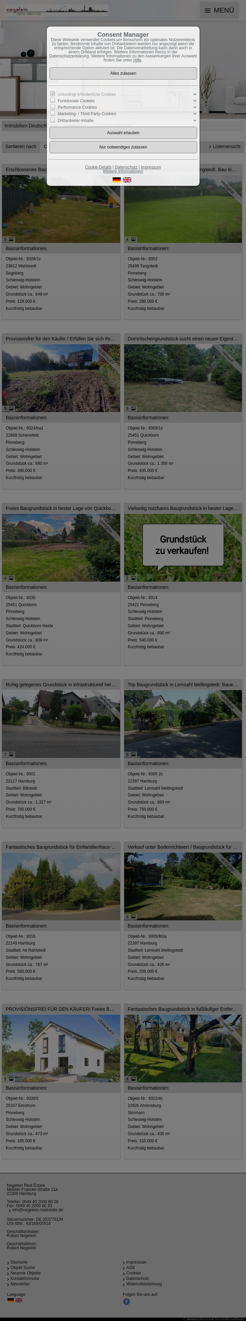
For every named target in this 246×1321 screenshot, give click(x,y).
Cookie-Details (98, 167)
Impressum (151, 167)
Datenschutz (126, 167)
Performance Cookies (77, 107)
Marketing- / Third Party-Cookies (87, 113)
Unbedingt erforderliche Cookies (87, 94)
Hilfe (137, 60)
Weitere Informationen (123, 171)
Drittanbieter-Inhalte (75, 120)
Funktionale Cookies (76, 101)
